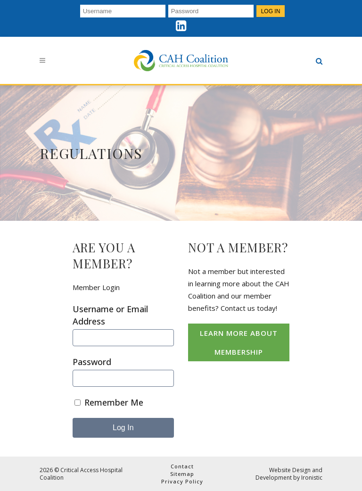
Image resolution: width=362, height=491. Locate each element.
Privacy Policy (182, 481)
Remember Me (108, 402)
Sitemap (182, 473)
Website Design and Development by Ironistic (288, 474)
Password (92, 361)
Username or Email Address (110, 315)
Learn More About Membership (239, 342)
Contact (182, 466)
